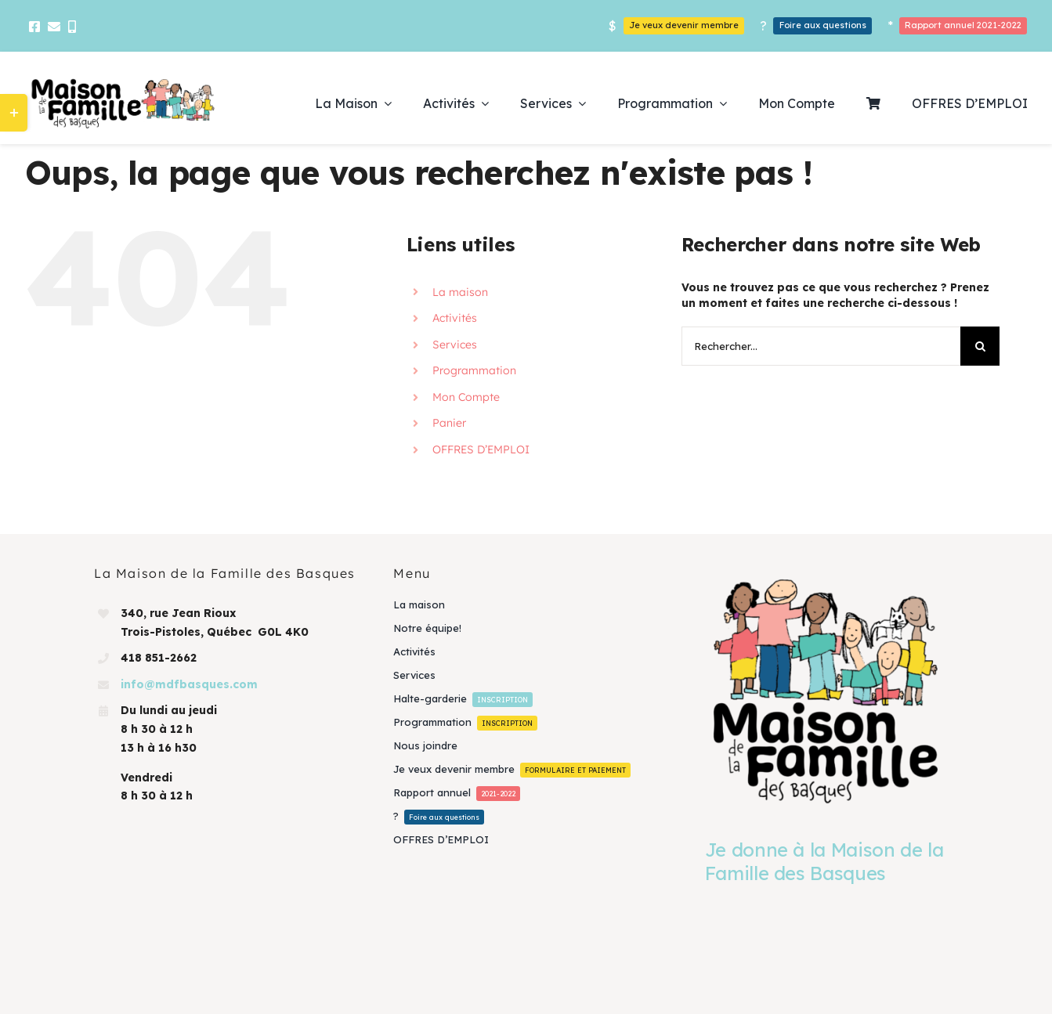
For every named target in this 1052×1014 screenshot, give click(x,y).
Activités (454, 318)
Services (454, 344)
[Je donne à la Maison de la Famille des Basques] (825, 690)
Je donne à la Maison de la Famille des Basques (824, 861)
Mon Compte (466, 397)
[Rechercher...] (821, 346)
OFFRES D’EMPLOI (481, 449)
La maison (460, 292)
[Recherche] (980, 346)
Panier (449, 423)
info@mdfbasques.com (189, 684)
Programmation (474, 370)
